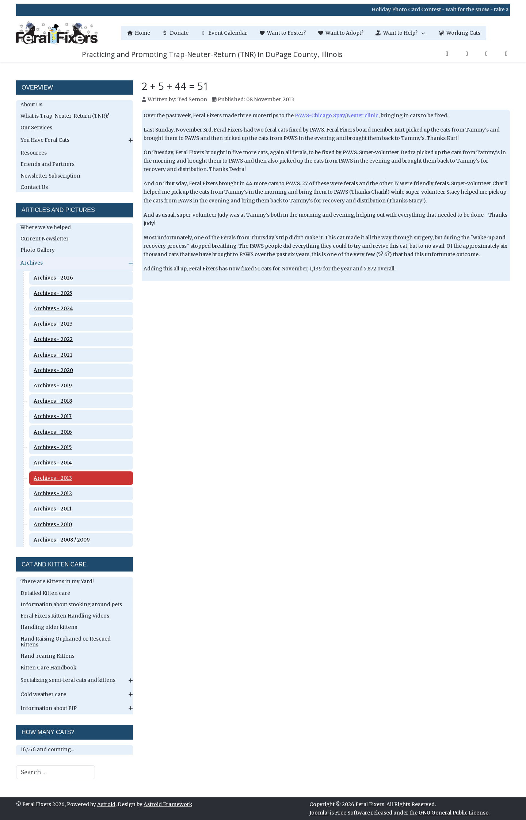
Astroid (106, 804)
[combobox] (55, 772)
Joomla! (319, 813)
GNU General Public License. (454, 813)
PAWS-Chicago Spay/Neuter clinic (336, 116)
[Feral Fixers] (57, 33)
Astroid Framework (168, 804)
